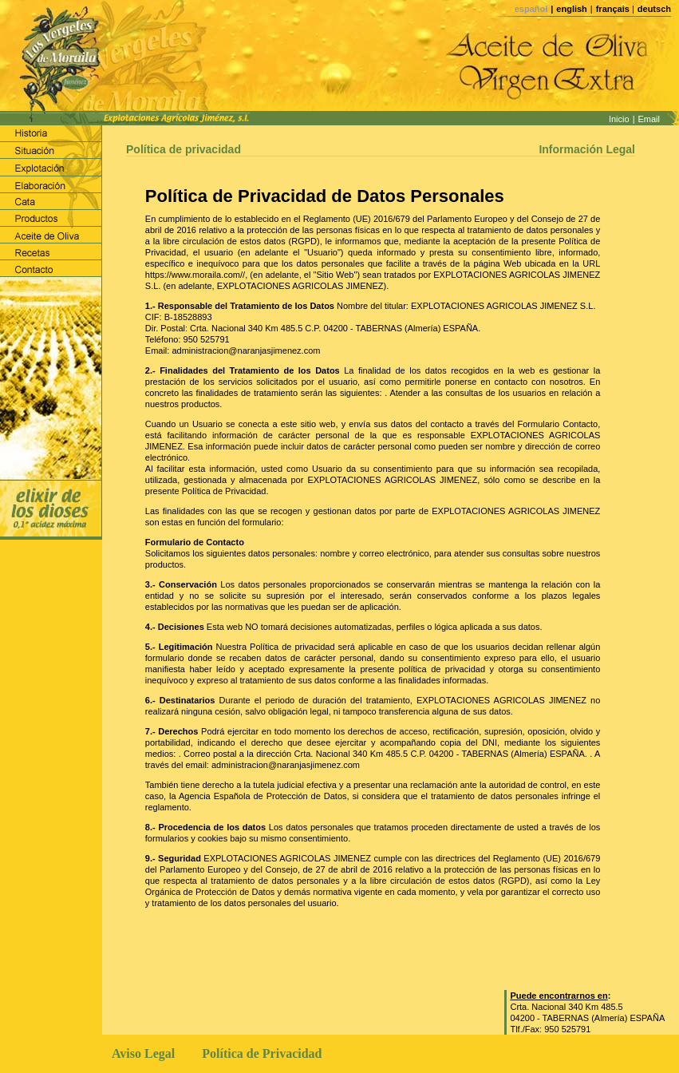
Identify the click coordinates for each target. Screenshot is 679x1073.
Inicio (619, 119)
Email (649, 119)
